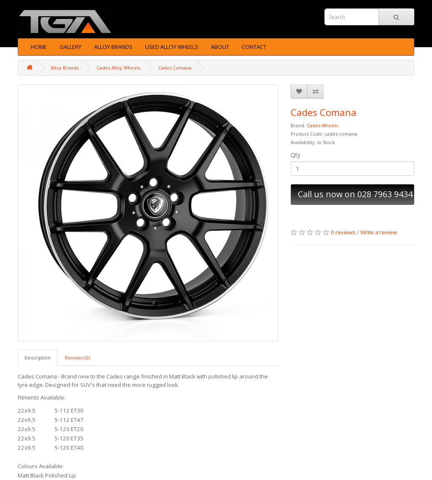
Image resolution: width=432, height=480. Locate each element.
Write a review (378, 232)
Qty (295, 155)
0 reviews (343, 232)
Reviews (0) (77, 357)
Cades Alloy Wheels (118, 67)
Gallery (70, 47)
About (220, 47)
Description (37, 357)
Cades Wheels (322, 125)
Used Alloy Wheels (171, 47)
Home (39, 47)
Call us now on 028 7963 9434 (355, 194)
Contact (254, 47)
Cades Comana (175, 67)
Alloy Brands (113, 47)
